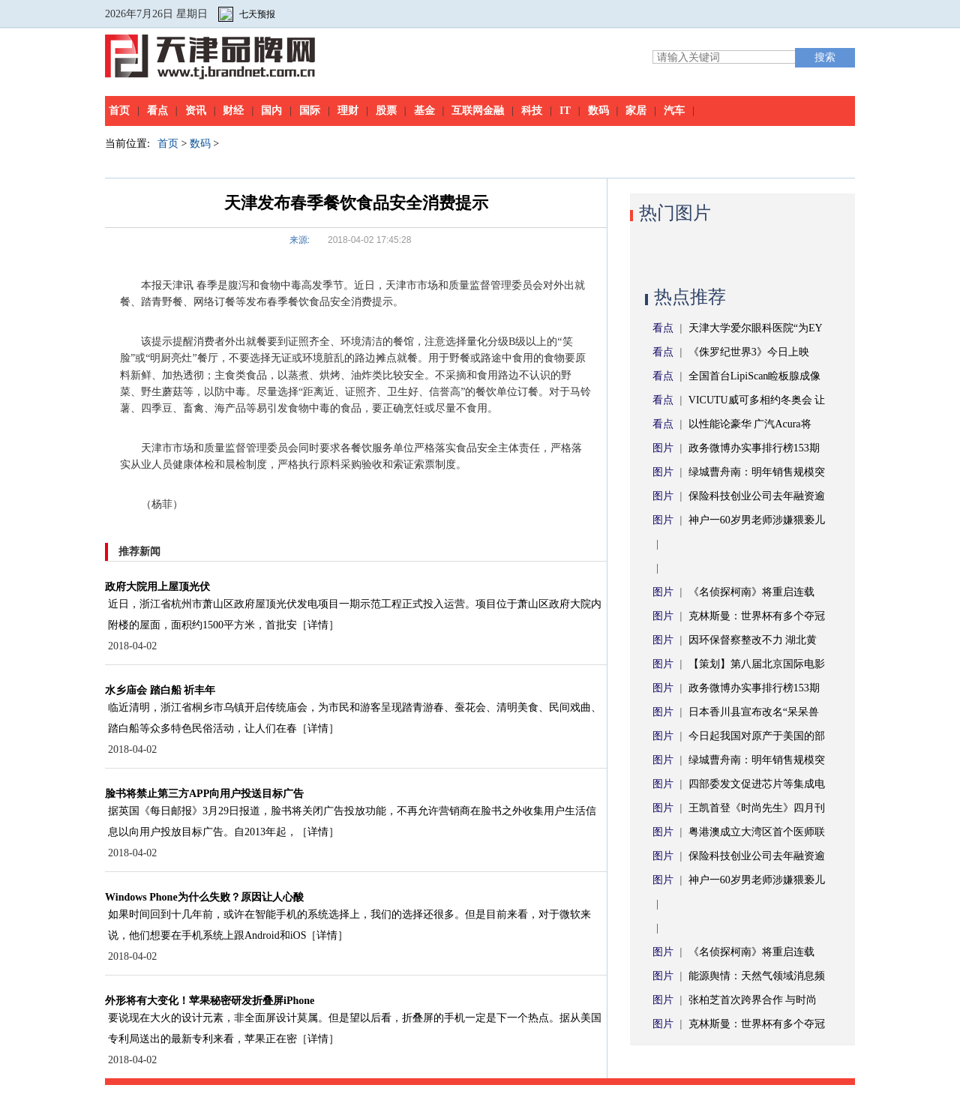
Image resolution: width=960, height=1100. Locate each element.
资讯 (195, 110)
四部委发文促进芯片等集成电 (756, 784)
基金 (424, 110)
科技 (531, 110)
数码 (598, 110)
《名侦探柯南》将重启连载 (751, 592)
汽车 (674, 110)
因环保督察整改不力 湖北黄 (753, 640)
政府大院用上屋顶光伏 (157, 586)
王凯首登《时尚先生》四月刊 (756, 808)
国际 (309, 110)
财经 (233, 110)
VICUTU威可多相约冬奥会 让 (756, 400)
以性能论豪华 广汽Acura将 (750, 424)
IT (565, 110)
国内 (271, 110)
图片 (663, 448)
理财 (348, 110)
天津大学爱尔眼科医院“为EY (755, 328)
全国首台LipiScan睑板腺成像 (754, 376)
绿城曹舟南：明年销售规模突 (756, 472)
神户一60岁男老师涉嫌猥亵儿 (756, 520)
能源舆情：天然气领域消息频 (756, 976)
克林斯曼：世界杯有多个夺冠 (756, 616)
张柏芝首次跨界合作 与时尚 (753, 1000)
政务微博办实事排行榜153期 (754, 448)
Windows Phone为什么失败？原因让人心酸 (204, 897)
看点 (157, 110)
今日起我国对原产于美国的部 (756, 736)
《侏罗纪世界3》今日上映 (748, 352)
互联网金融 (478, 110)
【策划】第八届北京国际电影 (756, 664)
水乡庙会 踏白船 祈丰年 (160, 690)
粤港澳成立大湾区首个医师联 (756, 832)
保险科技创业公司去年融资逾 (756, 496)
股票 (386, 110)
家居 (636, 110)
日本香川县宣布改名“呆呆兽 (753, 712)
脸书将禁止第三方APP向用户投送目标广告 (204, 793)
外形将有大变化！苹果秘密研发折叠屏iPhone (209, 1000)
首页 (119, 110)
